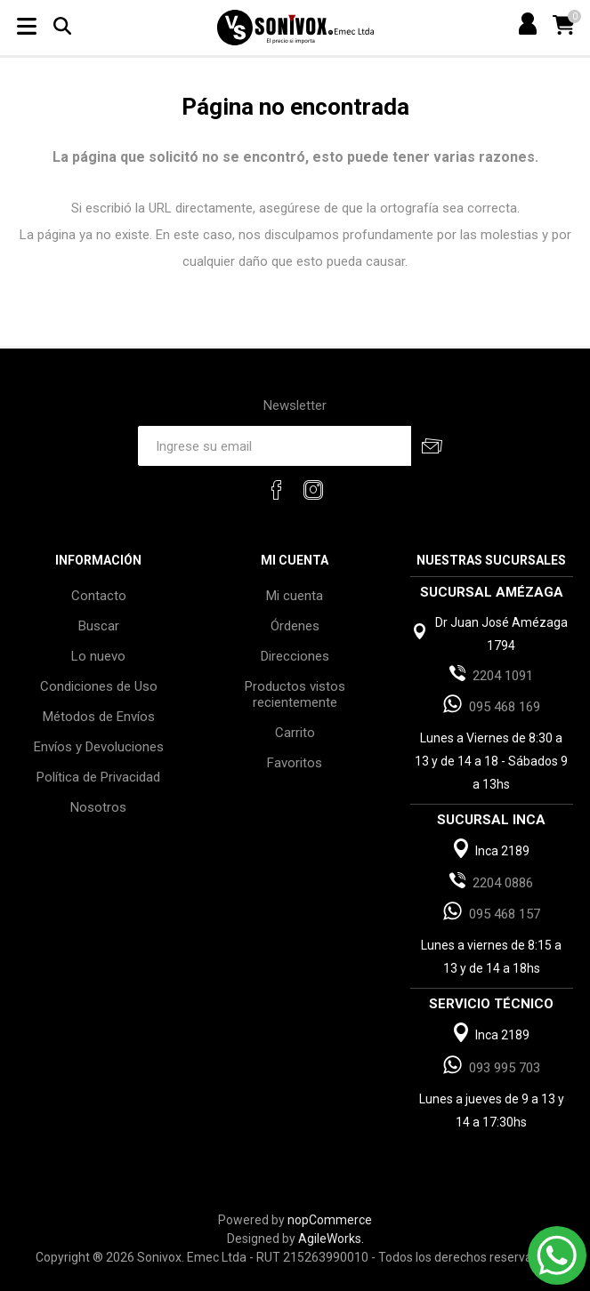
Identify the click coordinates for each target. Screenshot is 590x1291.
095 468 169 (504, 707)
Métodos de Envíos (99, 717)
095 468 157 (504, 914)
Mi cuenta (294, 596)
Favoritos (294, 763)
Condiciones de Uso (99, 686)
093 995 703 (504, 1068)
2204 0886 (503, 883)
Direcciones (295, 656)
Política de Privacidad (98, 777)
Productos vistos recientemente (295, 694)
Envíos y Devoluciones (99, 747)
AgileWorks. (331, 1238)
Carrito (295, 733)
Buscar (98, 626)
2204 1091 (503, 676)
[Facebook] (277, 490)
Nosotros (98, 807)
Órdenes (295, 626)
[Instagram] (313, 490)
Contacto (98, 596)
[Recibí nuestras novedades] (274, 446)
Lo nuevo (98, 656)
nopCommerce (329, 1220)
